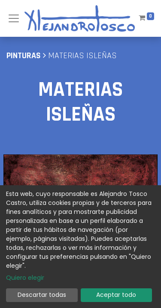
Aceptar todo (116, 294)
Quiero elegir (25, 277)
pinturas (23, 55)
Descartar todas (42, 294)
